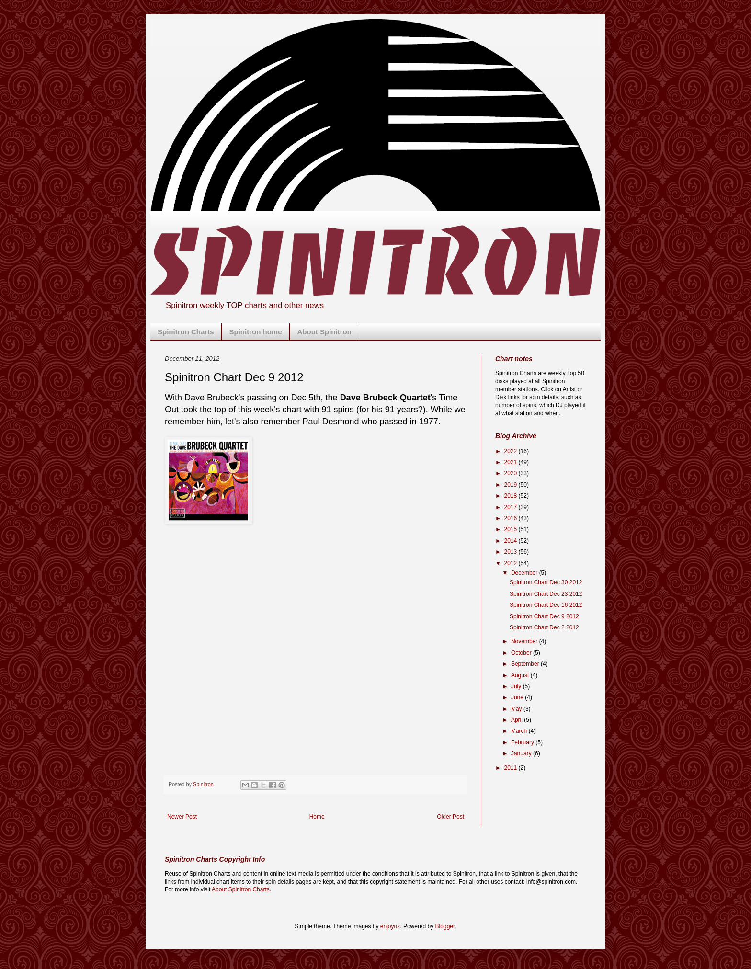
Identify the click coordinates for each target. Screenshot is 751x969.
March (520, 731)
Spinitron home (255, 332)
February (523, 742)
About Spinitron (324, 332)
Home (317, 816)
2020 (511, 473)
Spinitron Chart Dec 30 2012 (546, 582)
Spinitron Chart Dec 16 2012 (546, 605)
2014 (511, 540)
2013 (511, 551)
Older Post (450, 816)
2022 (511, 451)
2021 (511, 462)
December (525, 573)
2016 (511, 518)
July (517, 686)
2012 (511, 563)
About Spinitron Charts (241, 889)
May (517, 709)
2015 (511, 529)
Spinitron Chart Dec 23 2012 (546, 594)
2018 (511, 495)
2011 (511, 767)
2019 (511, 484)
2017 (511, 507)
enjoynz (390, 926)
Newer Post (182, 816)
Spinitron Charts (186, 332)
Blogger (445, 926)
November (525, 641)
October (522, 653)
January (522, 753)
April (517, 720)
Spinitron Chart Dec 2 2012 (544, 627)
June (518, 697)
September (526, 664)
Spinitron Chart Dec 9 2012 (544, 616)
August (521, 675)
